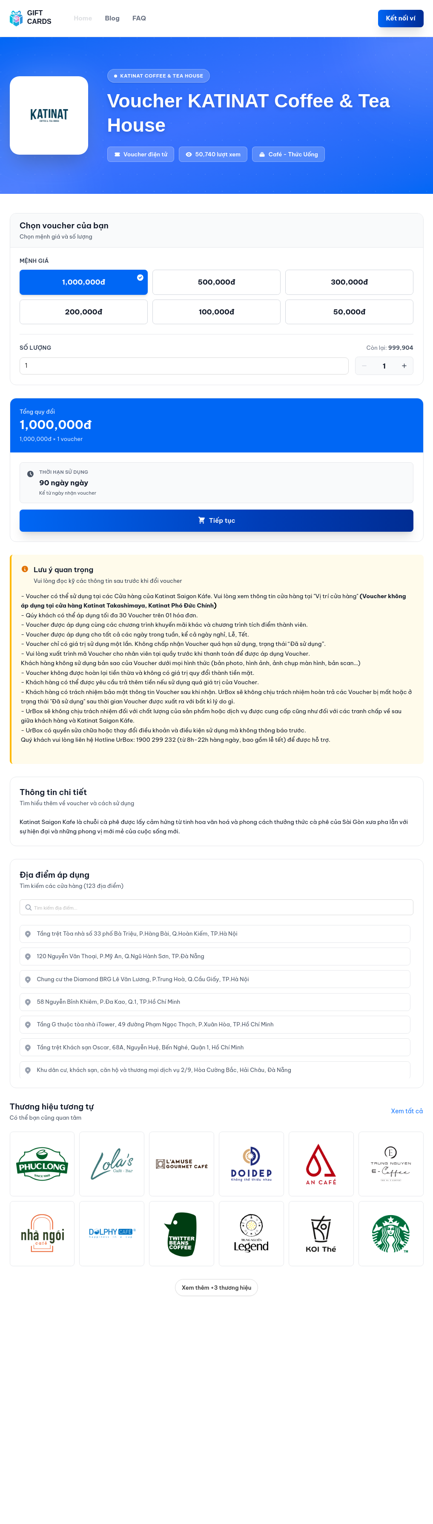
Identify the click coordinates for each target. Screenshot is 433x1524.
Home (83, 18)
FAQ (139, 18)
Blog (112, 18)
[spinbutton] (184, 366)
